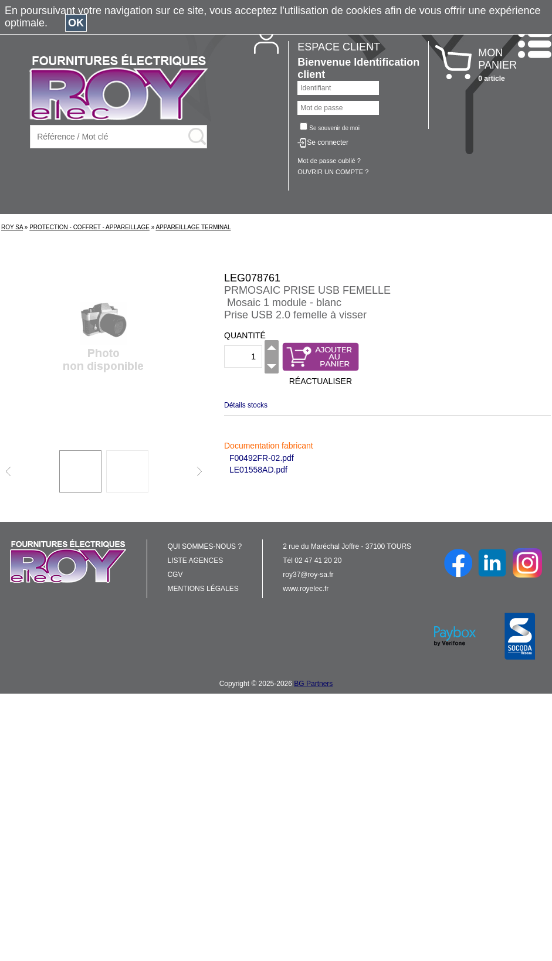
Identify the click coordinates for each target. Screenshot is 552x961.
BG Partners (313, 684)
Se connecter (327, 142)
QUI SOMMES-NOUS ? (204, 546)
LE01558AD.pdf (258, 469)
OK (76, 23)
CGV (174, 575)
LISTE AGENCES (195, 560)
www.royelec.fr (306, 589)
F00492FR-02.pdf (261, 458)
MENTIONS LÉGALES (202, 589)
